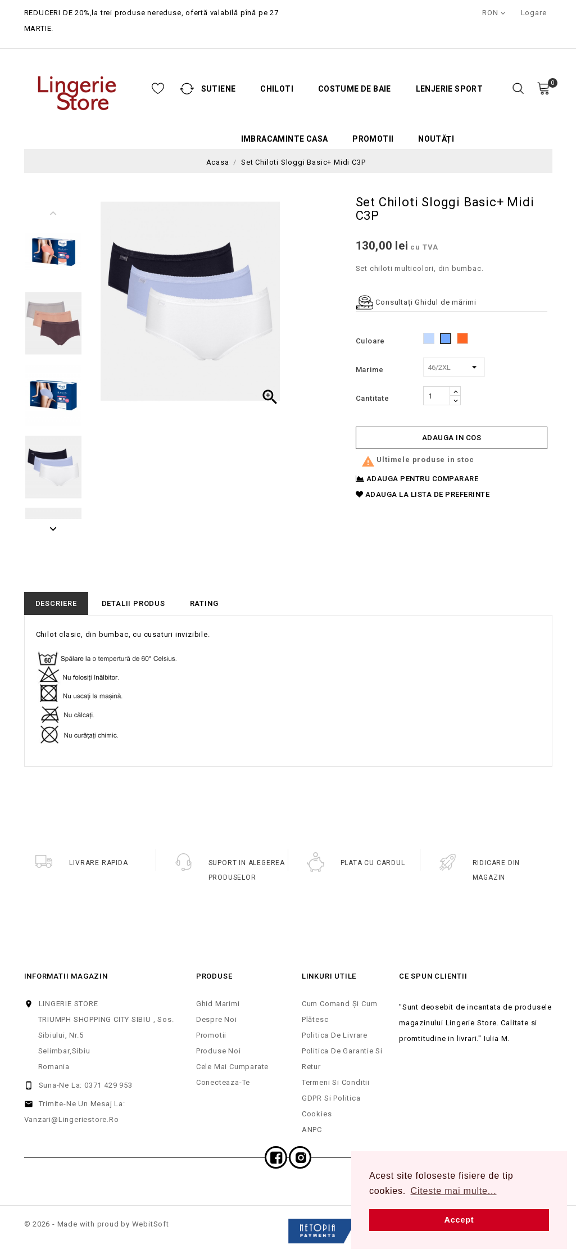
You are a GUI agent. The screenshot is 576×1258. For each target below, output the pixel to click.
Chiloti (218, 89)
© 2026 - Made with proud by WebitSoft (96, 1224)
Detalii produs (133, 603)
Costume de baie (296, 89)
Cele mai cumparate (232, 1066)
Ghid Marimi (218, 1003)
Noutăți (378, 139)
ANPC (312, 1129)
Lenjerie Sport (391, 89)
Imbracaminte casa (226, 139)
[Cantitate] (436, 395)
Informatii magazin (66, 976)
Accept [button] (459, 1219)
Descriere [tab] (56, 603)
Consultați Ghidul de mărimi (416, 302)
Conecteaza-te (223, 1082)
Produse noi (218, 1051)
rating (204, 603)
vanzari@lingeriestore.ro (71, 1119)
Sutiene (160, 89)
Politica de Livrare (335, 1035)
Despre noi (216, 1019)
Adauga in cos (452, 437)
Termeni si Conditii (336, 1082)
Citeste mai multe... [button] (454, 1191)
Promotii (314, 139)
